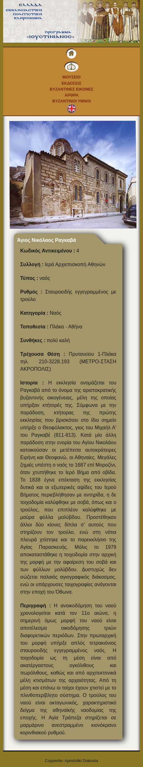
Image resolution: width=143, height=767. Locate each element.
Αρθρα (72, 95)
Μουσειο (71, 77)
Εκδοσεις (71, 83)
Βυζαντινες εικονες (72, 89)
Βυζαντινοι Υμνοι (71, 101)
